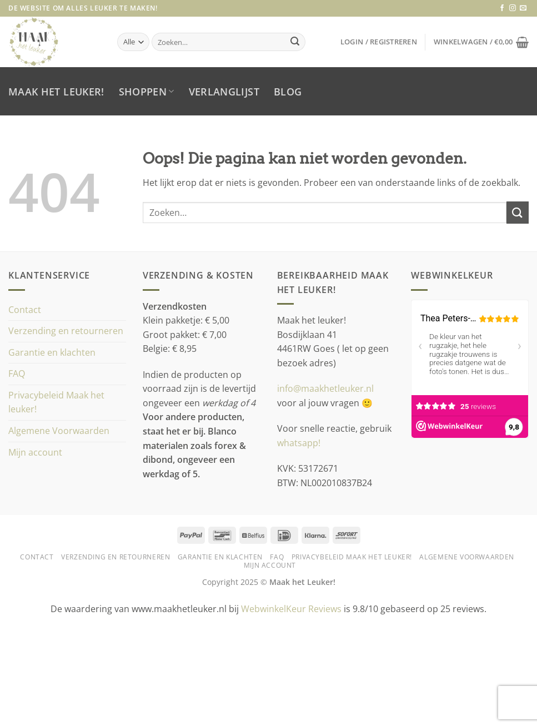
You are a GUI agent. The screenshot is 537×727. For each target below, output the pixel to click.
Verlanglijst (224, 91)
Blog (288, 91)
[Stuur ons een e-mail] (523, 8)
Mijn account (35, 452)
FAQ (16, 373)
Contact (24, 310)
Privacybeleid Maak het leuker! (56, 402)
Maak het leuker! (56, 91)
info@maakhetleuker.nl (326, 388)
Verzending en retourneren (65, 331)
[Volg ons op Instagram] (512, 8)
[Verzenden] (294, 42)
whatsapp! (298, 443)
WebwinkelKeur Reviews (291, 609)
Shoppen (146, 91)
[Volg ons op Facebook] (502, 8)
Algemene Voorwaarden (58, 431)
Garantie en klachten (52, 352)
